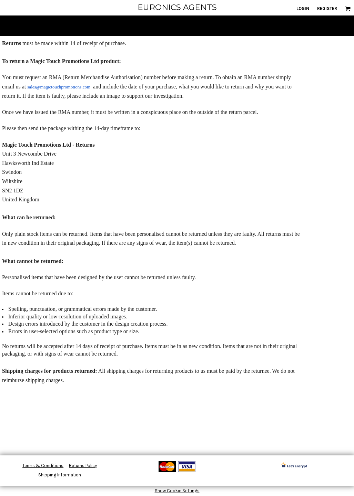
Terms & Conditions (42, 465)
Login (302, 8)
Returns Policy (83, 465)
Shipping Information (59, 474)
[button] (348, 8)
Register (327, 8)
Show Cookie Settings (177, 490)
